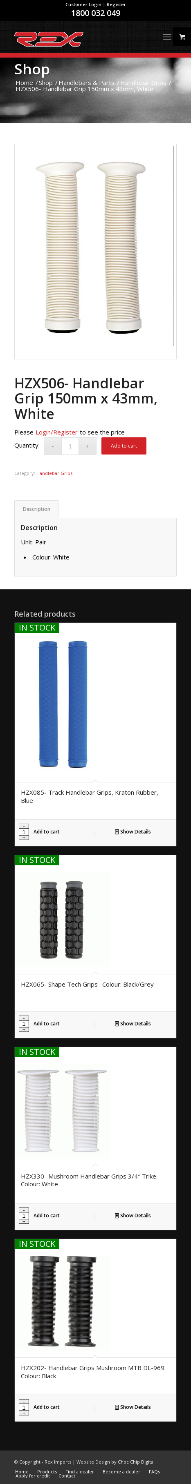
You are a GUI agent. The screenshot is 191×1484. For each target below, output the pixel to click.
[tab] (36, 509)
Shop (32, 68)
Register (116, 4)
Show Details (133, 832)
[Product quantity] (70, 446)
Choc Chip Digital (136, 1462)
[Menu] (167, 37)
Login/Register (57, 432)
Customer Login (83, 4)
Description (36, 509)
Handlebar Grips (54, 473)
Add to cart (124, 445)
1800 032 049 (95, 12)
